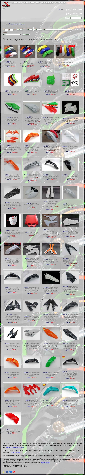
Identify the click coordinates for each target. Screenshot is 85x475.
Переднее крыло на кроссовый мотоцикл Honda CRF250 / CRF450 (51, 147)
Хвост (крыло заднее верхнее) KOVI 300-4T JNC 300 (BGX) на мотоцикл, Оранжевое (51, 346)
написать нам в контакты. (15, 447)
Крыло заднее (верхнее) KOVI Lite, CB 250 (70, 233)
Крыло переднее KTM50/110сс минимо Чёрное (32, 374)
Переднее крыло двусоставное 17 (10, 63)
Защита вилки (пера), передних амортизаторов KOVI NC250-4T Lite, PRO (50, 204)
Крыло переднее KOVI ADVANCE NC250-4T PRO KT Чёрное (51, 176)
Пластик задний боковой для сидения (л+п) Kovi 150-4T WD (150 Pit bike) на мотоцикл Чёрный (51, 318)
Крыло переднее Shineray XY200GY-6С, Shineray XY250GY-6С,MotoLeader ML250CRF (70, 318)
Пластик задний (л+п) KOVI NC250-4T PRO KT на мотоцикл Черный (12, 346)
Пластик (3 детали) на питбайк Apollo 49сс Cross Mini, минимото (31, 402)
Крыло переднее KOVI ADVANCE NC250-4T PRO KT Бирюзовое (51, 402)
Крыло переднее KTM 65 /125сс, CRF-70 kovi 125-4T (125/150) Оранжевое (12, 402)
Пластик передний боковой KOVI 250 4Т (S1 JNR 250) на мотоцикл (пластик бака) (12, 318)
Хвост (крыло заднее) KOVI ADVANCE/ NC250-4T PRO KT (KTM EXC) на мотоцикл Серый (32, 347)
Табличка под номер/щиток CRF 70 (51, 91)
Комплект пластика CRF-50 (70, 91)
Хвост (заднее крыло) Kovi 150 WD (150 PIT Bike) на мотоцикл (32, 317)
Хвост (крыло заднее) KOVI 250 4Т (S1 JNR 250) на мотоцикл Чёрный (70, 261)
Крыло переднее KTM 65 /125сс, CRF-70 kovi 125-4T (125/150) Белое (12, 261)
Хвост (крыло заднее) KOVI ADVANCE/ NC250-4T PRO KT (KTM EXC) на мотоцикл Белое (51, 289)
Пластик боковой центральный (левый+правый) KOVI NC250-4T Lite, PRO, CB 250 (51, 233)
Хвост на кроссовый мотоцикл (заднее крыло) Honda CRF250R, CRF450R (31, 119)
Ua (62, 9)
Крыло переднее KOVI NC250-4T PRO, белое (70, 148)
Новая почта (15, 452)
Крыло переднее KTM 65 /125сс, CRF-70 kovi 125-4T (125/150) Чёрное (70, 374)
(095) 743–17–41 (74, 9)
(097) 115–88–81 (74, 13)
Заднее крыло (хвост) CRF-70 (33, 91)
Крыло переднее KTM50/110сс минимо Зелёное (51, 374)
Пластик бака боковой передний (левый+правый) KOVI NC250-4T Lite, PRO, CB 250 (31, 261)
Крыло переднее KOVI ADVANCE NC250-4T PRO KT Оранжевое (12, 176)
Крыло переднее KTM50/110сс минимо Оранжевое (13, 374)
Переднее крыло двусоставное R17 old (27, 63)
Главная (5, 24)
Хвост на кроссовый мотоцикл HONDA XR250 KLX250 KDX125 (12, 120)
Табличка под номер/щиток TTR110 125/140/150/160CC (12, 232)
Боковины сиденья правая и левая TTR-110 (31, 205)
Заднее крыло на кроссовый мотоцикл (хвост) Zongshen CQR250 (51, 120)
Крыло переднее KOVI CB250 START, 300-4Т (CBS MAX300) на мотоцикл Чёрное (32, 289)
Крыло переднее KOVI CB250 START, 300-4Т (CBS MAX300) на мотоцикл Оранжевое (32, 148)
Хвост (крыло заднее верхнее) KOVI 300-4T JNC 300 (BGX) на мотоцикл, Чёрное (70, 346)
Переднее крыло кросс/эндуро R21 (66, 63)
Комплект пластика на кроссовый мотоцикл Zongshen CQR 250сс (12, 148)
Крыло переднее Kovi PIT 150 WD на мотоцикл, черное (13, 289)
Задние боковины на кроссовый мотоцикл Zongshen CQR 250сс (70, 120)
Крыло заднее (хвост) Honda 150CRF (12, 430)
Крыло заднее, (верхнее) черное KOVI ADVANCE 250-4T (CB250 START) (12, 205)
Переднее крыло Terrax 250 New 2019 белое (71, 205)
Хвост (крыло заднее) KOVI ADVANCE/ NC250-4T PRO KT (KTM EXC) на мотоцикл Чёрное (70, 289)
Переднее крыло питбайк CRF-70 (13, 91)
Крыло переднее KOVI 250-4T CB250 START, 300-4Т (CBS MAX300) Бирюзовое (71, 402)
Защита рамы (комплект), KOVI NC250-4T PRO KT (51, 261)
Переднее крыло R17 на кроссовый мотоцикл (46, 63)
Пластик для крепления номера (31, 233)
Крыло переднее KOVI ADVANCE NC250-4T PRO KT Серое (32, 176)
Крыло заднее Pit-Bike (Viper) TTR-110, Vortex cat (71, 176)
